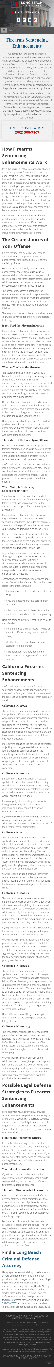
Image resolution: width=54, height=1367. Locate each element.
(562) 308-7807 (27, 12)
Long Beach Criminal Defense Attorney (21, 1258)
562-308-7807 (9, 1303)
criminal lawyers (25, 103)
